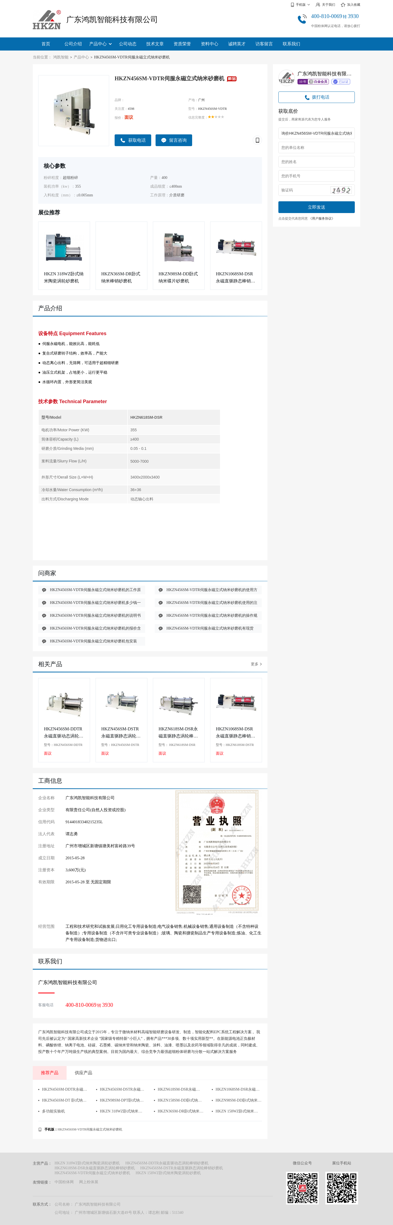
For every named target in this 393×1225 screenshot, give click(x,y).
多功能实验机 (51, 1111)
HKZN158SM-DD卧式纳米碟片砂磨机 (179, 1100)
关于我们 (325, 4)
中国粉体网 (64, 1182)
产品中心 (100, 44)
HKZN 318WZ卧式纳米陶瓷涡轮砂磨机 (64, 277)
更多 (256, 664)
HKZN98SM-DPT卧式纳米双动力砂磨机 (121, 1100)
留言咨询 (174, 140)
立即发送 (316, 207)
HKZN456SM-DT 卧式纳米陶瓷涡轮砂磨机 (63, 1100)
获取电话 (133, 140)
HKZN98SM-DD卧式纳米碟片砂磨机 (178, 277)
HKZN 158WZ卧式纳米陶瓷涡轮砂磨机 (236, 1111)
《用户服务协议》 (322, 218)
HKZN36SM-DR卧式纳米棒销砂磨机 (120, 277)
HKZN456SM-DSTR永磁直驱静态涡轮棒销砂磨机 (121, 733)
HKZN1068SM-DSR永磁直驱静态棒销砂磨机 (235, 277)
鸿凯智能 (61, 57)
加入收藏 (350, 4)
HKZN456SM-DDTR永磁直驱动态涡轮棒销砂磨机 (63, 733)
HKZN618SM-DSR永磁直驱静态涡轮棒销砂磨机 (178, 733)
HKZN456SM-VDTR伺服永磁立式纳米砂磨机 (90, 1129)
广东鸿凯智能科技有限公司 (112, 19)
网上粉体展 (88, 1182)
